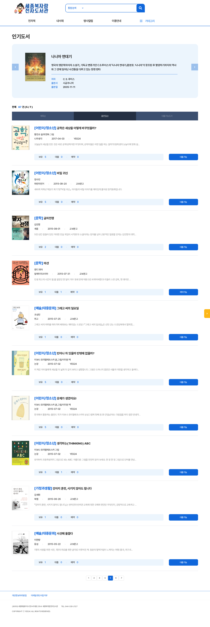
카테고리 (150, 22)
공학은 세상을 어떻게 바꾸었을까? (88, 131)
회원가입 (192, 11)
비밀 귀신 (71, 176)
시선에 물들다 (74, 535)
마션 (55, 266)
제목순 (46, 118)
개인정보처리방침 (26, 598)
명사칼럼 (88, 22)
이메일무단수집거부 (48, 598)
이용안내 (116, 22)
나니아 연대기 (73, 59)
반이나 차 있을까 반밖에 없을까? (86, 356)
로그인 (182, 11)
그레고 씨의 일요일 (77, 311)
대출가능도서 (163, 118)
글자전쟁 (58, 221)
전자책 (31, 22)
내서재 (59, 22)
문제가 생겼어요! (76, 400)
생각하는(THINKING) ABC (84, 445)
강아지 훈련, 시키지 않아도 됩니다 (83, 490)
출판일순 (105, 118)
